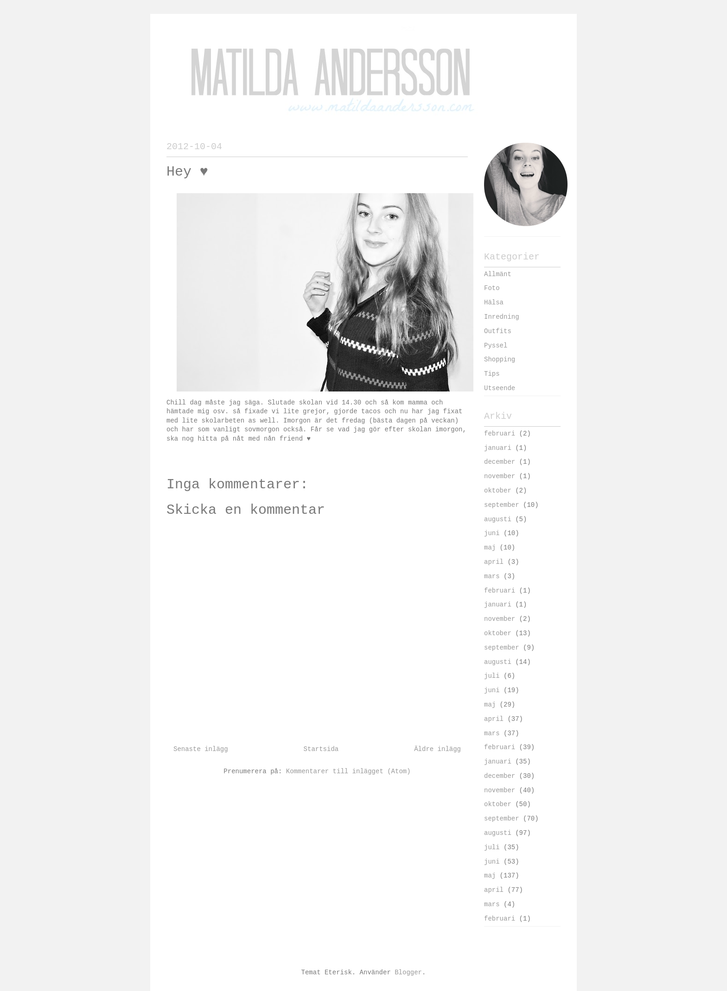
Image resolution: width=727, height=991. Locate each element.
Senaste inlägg (200, 749)
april (494, 562)
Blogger (408, 972)
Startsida (321, 749)
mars (492, 576)
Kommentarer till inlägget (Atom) (348, 771)
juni (492, 533)
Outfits (497, 331)
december (499, 462)
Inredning (501, 317)
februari (499, 433)
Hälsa (494, 302)
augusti (497, 519)
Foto (492, 288)
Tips (492, 374)
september (501, 505)
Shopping (499, 359)
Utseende (499, 388)
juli (492, 676)
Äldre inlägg (437, 749)
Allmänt (497, 274)
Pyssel (495, 345)
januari (497, 448)
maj (490, 547)
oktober (497, 490)
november (499, 476)
